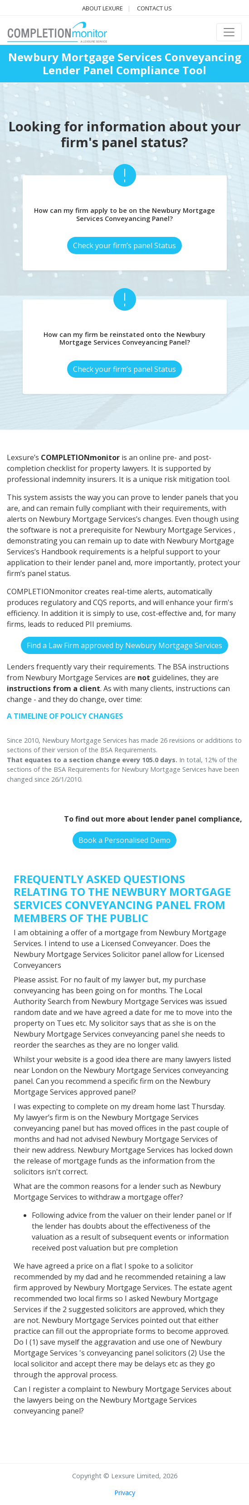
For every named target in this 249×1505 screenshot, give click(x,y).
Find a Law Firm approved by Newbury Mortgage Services (124, 645)
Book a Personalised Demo (124, 840)
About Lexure (102, 8)
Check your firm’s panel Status (124, 245)
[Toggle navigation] (229, 32)
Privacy (124, 1492)
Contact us (154, 8)
